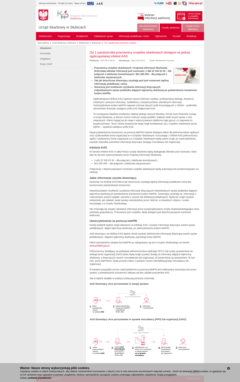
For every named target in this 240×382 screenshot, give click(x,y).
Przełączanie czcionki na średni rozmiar (99, 3)
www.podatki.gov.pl (99, 245)
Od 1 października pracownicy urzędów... (121, 43)
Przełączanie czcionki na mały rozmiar (97, 3)
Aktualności (96, 43)
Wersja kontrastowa (47, 3)
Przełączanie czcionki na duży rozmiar (102, 3)
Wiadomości (84, 43)
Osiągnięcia (45, 59)
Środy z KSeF (46, 64)
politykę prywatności (39, 377)
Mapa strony (80, 3)
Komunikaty (45, 53)
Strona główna (43, 43)
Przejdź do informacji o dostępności (90, 3)
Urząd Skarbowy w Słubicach (62, 27)
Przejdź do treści (65, 3)
